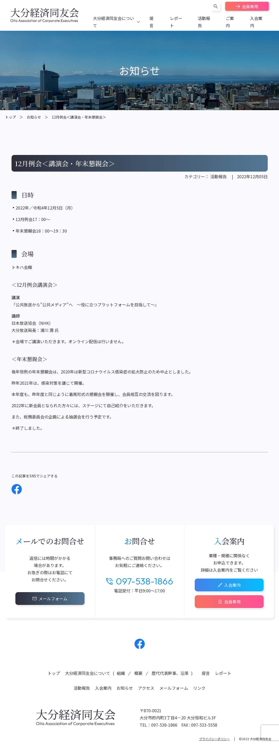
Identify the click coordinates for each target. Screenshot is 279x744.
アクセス (146, 688)
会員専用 (250, 6)
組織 (121, 673)
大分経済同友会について (87, 673)
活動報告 (218, 176)
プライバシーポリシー (214, 739)
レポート (223, 673)
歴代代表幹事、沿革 (170, 673)
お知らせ (34, 117)
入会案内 (232, 585)
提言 (206, 673)
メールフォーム (53, 598)
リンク (199, 688)
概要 (138, 673)
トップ (10, 117)
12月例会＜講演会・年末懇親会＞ (79, 117)
